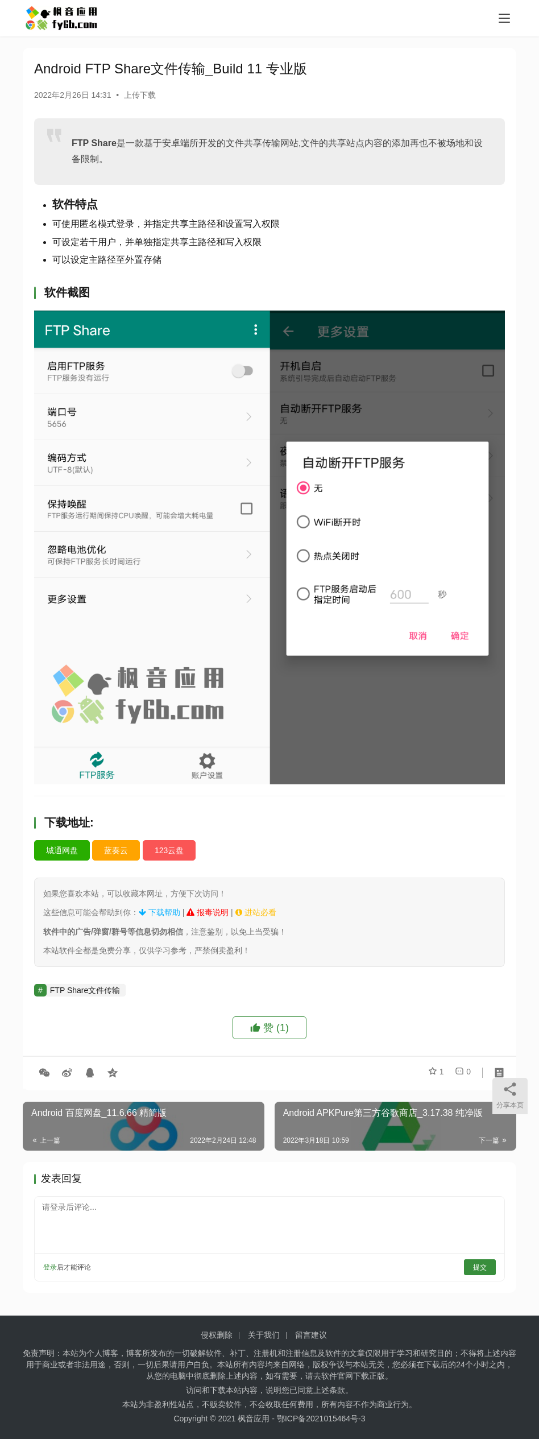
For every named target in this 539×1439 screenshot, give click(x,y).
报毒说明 (207, 912)
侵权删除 (217, 1334)
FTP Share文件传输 (85, 990)
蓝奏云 (116, 850)
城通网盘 (62, 850)
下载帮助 (159, 912)
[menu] (504, 18)
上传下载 (140, 95)
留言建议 (311, 1334)
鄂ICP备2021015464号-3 (321, 1418)
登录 (50, 1267)
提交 (480, 1267)
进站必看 (255, 912)
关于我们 (264, 1334)
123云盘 (169, 850)
